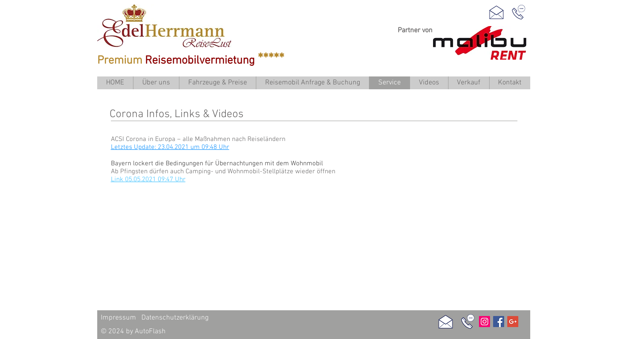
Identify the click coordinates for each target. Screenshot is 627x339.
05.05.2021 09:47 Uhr (155, 179)
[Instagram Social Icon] (484, 321)
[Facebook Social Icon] (498, 321)
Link (118, 179)
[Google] (512, 321)
